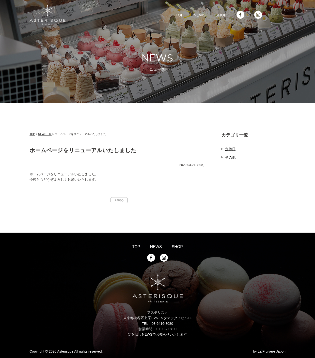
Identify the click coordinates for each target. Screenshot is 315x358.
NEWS (156, 247)
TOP (32, 134)
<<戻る (119, 200)
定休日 (230, 149)
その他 (230, 157)
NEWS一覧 (45, 134)
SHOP (177, 247)
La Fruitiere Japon (271, 351)
